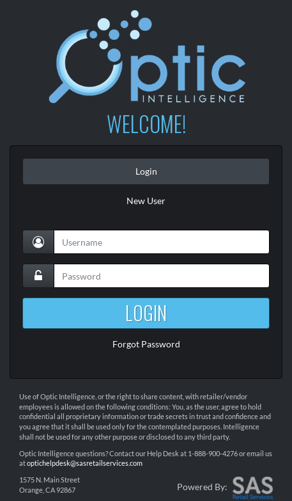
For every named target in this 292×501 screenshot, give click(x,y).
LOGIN (146, 312)
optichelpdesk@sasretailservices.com (84, 463)
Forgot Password (146, 343)
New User (146, 200)
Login (146, 171)
